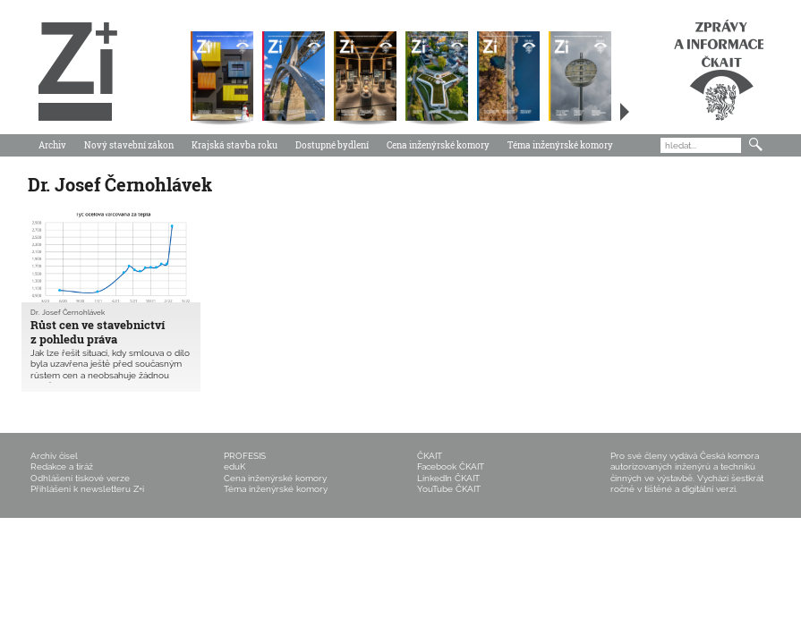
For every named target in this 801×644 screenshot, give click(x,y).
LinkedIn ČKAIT (448, 478)
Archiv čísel (54, 456)
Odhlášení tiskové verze (80, 478)
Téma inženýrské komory (560, 145)
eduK (234, 466)
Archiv (52, 145)
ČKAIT (429, 456)
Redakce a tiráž (61, 466)
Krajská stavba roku (234, 145)
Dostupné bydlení (332, 145)
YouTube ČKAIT (449, 489)
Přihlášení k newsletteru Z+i (87, 489)
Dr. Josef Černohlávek (67, 313)
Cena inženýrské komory (438, 145)
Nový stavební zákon (129, 145)
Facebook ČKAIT (450, 466)
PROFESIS (245, 456)
